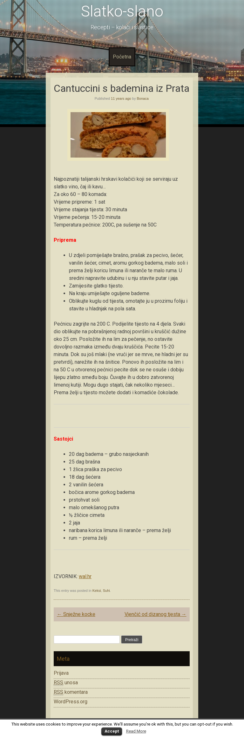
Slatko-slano (122, 11)
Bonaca (142, 98)
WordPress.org (70, 702)
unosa (66, 683)
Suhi (106, 590)
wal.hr (85, 576)
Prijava (61, 673)
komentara (71, 692)
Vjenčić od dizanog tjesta (155, 614)
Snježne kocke (76, 614)
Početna (122, 57)
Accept (112, 731)
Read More (136, 731)
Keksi (96, 590)
